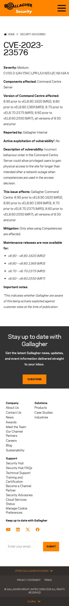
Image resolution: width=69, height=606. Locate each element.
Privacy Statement (29, 580)
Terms (48, 580)
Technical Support (18, 473)
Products (40, 408)
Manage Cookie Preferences (16, 510)
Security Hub (15, 463)
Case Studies (43, 413)
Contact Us (13, 413)
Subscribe (34, 379)
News (10, 417)
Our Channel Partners (14, 434)
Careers (11, 441)
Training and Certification (14, 479)
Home (11, 34)
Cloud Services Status (16, 502)
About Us (12, 408)
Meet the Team (16, 427)
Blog (9, 445)
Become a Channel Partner (18, 488)
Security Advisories (33, 34)
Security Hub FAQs (19, 468)
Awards (11, 422)
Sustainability (15, 450)
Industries (41, 417)
